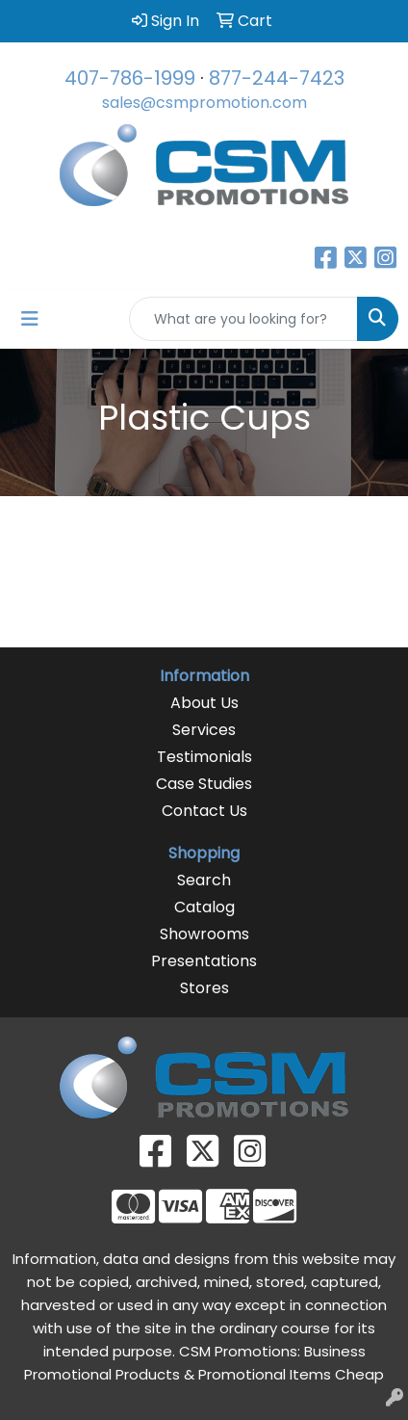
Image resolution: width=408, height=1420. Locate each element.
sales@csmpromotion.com (204, 103)
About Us (204, 703)
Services (204, 730)
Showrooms (204, 934)
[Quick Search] (243, 319)
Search (204, 880)
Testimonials (204, 757)
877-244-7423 (276, 78)
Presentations (204, 961)
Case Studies (204, 784)
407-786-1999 (129, 78)
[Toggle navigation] (30, 318)
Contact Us (204, 811)
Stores (204, 988)
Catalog (204, 907)
